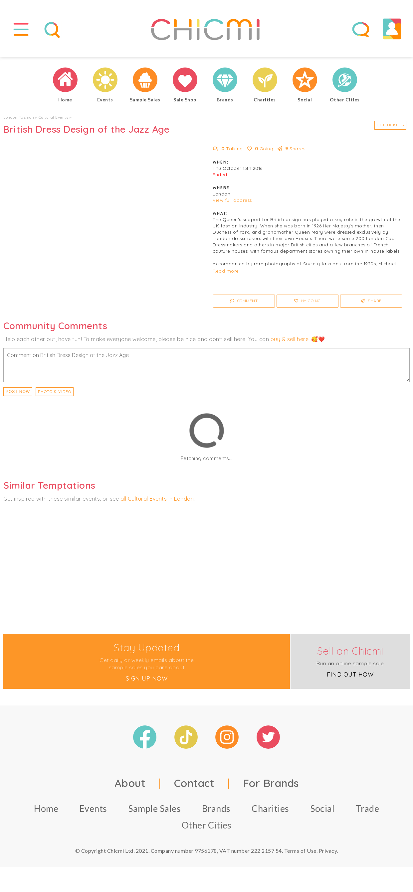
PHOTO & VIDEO (54, 392)
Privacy (328, 852)
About (130, 784)
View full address (232, 201)
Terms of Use (300, 852)
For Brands (271, 784)
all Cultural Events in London (157, 500)
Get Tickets (390, 126)
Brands (216, 810)
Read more (226, 272)
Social (322, 810)
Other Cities (207, 826)
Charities (270, 810)
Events (93, 810)
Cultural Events (54, 118)
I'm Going (307, 302)
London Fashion (18, 118)
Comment (244, 302)
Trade (367, 810)
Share (371, 302)
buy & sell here (290, 340)
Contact (194, 784)
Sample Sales (154, 810)
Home (46, 810)
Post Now (18, 393)
